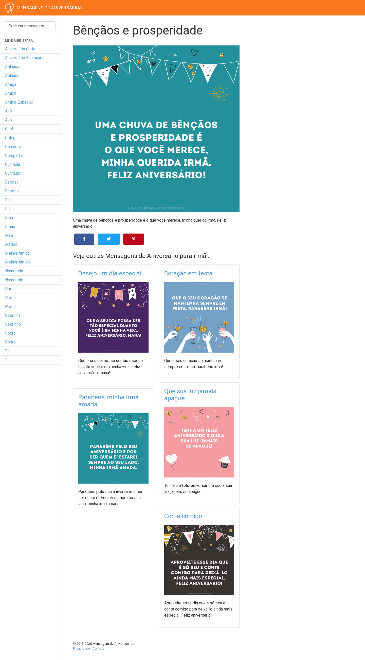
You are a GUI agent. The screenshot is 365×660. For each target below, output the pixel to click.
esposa (12, 182)
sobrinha (13, 315)
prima (10, 297)
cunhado (12, 173)
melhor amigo (17, 262)
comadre (13, 146)
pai (8, 288)
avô (8, 111)
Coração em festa (188, 273)
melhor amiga (17, 253)
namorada (14, 271)
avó (8, 120)
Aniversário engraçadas (26, 57)
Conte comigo (183, 516)
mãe (9, 235)
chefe (10, 128)
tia (7, 351)
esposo (12, 191)
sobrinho (13, 324)
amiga (10, 84)
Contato (98, 648)
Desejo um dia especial (109, 273)
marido (11, 244)
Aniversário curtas (21, 48)
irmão (10, 226)
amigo (10, 93)
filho (9, 208)
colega (11, 137)
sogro (10, 342)
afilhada (12, 66)
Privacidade (81, 648)
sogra (10, 333)
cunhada (12, 164)
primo (10, 306)
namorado (14, 279)
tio (8, 359)
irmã (9, 217)
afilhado (12, 75)
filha (9, 199)
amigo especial (19, 102)
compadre (14, 155)
